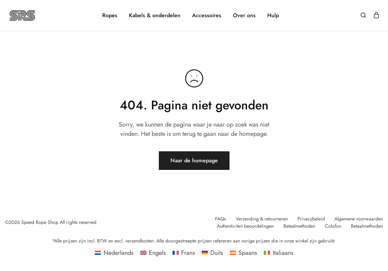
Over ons (244, 15)
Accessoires (206, 15)
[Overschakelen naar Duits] (212, 252)
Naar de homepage (194, 160)
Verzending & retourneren (262, 218)
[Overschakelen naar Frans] (183, 252)
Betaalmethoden (299, 226)
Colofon (333, 226)
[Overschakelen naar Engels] (153, 252)
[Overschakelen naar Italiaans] (278, 252)
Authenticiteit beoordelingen (245, 226)
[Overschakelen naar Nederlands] (114, 252)
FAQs (220, 218)
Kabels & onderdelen (154, 15)
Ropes (109, 15)
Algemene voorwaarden (358, 218)
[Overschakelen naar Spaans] (243, 252)
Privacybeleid (311, 218)
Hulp (273, 15)
